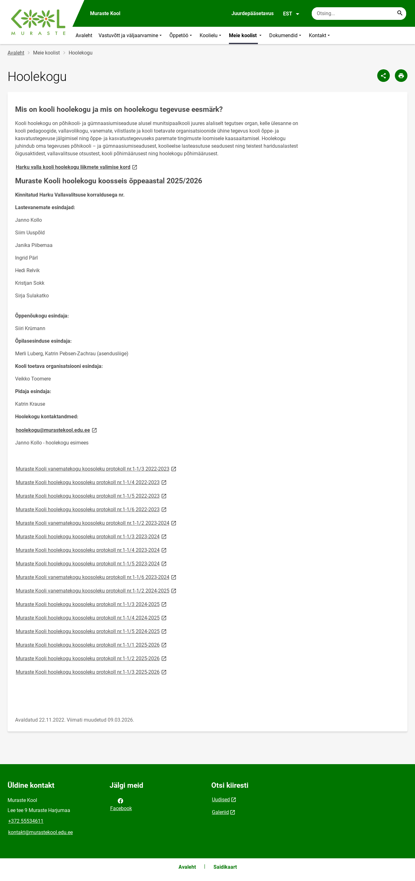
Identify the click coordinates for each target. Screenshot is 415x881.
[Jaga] (383, 75)
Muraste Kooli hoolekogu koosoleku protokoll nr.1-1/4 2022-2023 (92, 482)
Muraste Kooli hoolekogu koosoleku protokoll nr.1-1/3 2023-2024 (92, 536)
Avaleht (84, 35)
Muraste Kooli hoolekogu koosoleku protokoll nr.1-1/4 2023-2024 (92, 549)
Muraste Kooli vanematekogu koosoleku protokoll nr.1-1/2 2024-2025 (96, 590)
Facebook (121, 804)
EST (291, 14)
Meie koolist (246, 35)
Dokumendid (286, 35)
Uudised (221, 800)
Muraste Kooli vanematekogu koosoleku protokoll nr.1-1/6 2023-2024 (96, 577)
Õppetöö (181, 35)
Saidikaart (225, 867)
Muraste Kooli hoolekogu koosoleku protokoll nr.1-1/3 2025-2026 (92, 671)
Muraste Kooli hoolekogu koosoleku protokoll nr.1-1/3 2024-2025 (92, 604)
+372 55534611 (25, 821)
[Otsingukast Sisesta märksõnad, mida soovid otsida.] (359, 13)
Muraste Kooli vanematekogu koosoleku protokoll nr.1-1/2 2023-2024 (96, 522)
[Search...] (400, 13)
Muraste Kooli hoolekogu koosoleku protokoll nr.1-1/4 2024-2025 (92, 617)
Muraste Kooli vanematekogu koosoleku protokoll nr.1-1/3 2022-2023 (96, 468)
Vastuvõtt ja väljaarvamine (131, 35)
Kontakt (320, 35)
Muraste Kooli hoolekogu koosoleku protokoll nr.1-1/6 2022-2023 (92, 509)
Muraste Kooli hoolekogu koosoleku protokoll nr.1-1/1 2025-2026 (92, 644)
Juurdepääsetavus (252, 13)
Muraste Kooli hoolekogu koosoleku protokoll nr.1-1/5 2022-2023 (92, 495)
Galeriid (220, 812)
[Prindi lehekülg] (401, 75)
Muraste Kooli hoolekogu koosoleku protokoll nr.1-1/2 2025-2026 (92, 658)
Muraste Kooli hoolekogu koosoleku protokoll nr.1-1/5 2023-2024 (92, 563)
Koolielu (211, 35)
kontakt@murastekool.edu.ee (40, 832)
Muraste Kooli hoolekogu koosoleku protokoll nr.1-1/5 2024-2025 (92, 631)
